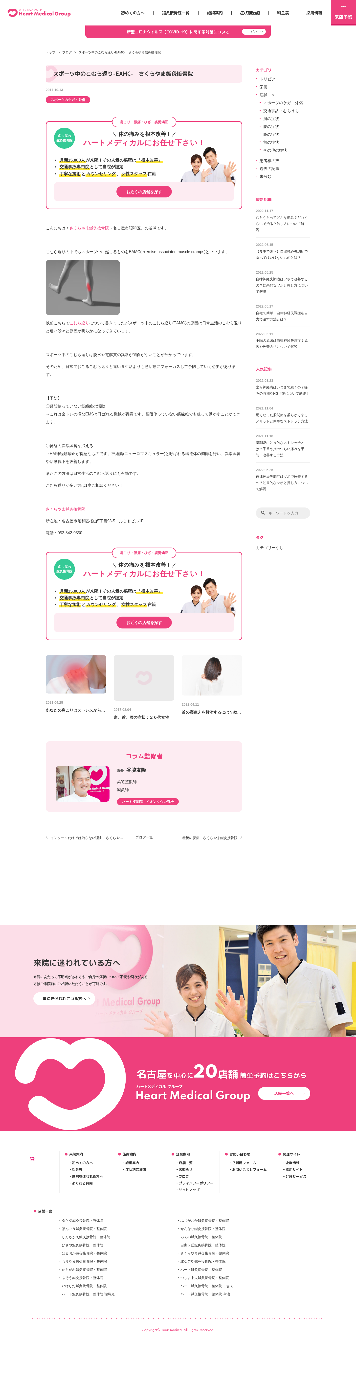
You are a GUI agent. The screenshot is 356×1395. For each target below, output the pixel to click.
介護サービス (296, 1256)
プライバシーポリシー (196, 1263)
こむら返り (79, 323)
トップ (50, 52)
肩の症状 (271, 119)
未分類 (265, 176)
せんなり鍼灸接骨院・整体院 (202, 1309)
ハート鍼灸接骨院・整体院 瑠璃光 (88, 1374)
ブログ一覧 (144, 837)
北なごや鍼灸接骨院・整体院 (202, 1341)
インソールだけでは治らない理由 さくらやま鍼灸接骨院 (86, 838)
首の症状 (271, 142)
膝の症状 (271, 134)
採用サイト (294, 1249)
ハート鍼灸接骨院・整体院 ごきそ (206, 1366)
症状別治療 (250, 13)
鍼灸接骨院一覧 (176, 13)
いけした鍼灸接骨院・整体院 (84, 1366)
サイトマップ (189, 1270)
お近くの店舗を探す (144, 192)
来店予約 (343, 12)
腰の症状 (271, 126)
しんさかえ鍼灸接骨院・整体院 (86, 1317)
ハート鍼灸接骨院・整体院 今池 (205, 1374)
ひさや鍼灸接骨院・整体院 (82, 1325)
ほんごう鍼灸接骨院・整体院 (84, 1309)
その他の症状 (275, 150)
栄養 (263, 87)
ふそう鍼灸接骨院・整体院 (82, 1358)
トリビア (267, 79)
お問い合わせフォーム (249, 1249)
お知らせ (186, 1249)
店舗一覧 (186, 1242)
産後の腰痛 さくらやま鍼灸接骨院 (210, 838)
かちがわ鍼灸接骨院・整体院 (84, 1349)
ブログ (67, 52)
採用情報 (314, 13)
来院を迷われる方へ (87, 1256)
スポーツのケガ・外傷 (68, 100)
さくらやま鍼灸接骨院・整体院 (204, 1333)
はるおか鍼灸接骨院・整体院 (84, 1333)
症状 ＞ (267, 95)
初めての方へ (133, 13)
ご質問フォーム (244, 1242)
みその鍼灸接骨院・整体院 (201, 1317)
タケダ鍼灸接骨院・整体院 (82, 1300)
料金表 (283, 13)
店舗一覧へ (289, 1173)
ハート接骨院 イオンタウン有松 (148, 802)
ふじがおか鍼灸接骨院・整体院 (204, 1300)
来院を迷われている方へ (66, 1079)
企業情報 (292, 1242)
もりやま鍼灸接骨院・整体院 (84, 1341)
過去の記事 (269, 169)
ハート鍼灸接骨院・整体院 (201, 1349)
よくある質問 (82, 1263)
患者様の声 (269, 161)
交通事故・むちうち (281, 111)
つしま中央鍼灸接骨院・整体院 (204, 1358)
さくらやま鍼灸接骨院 (89, 228)
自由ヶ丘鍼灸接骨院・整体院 (202, 1325)
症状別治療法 (135, 1249)
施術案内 (215, 13)
